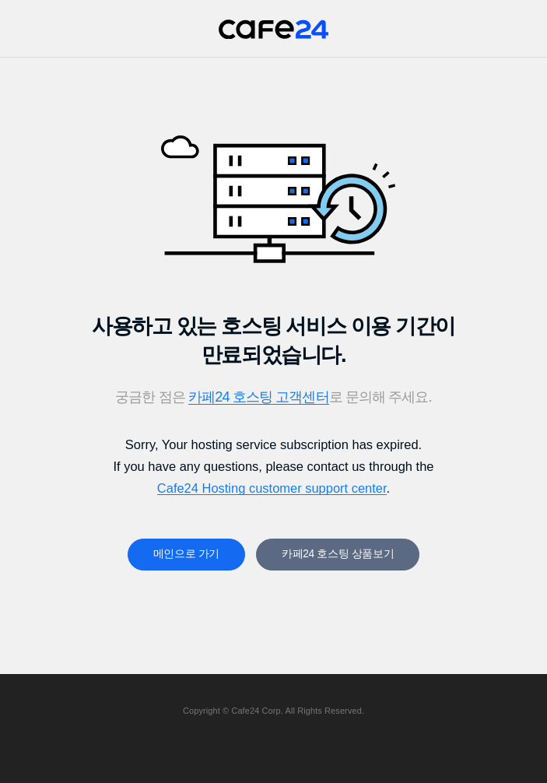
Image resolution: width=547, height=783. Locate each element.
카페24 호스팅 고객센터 (258, 396)
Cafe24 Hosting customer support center (272, 488)
